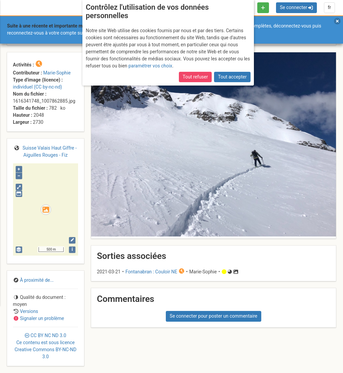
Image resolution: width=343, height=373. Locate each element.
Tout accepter (232, 76)
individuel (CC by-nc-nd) (37, 87)
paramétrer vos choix (150, 65)
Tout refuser (195, 76)
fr (329, 7)
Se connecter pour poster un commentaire (214, 316)
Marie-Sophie (57, 72)
